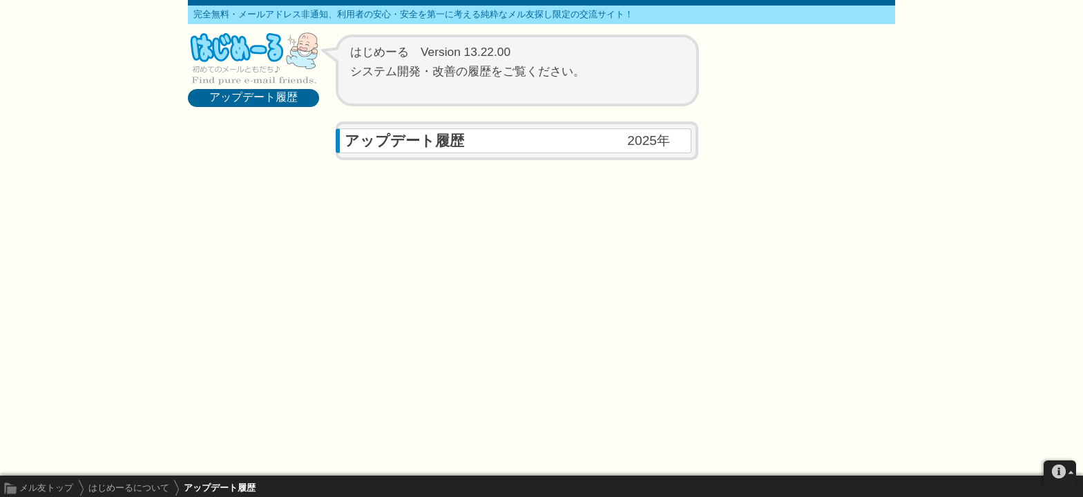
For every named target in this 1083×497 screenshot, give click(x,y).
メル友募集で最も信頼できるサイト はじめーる (253, 58)
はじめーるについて (128, 488)
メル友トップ (46, 488)
